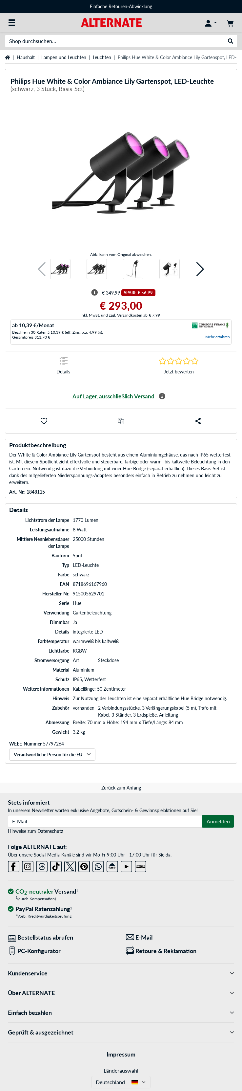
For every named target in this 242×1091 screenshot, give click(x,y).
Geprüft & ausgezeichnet (121, 1032)
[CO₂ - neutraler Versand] (43, 892)
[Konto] (211, 22)
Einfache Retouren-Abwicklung (121, 6)
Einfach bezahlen (121, 1012)
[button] (41, 269)
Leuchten (102, 57)
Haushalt (26, 57)
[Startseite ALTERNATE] (111, 22)
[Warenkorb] (230, 22)
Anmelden (218, 821)
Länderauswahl (121, 1070)
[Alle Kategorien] (12, 23)
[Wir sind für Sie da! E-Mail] (180, 937)
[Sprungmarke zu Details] (63, 367)
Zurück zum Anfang (121, 787)
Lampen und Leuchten (63, 57)
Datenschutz (50, 831)
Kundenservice (121, 973)
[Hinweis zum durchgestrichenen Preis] (94, 293)
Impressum (121, 1054)
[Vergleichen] (121, 421)
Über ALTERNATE (121, 993)
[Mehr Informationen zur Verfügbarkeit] (162, 396)
